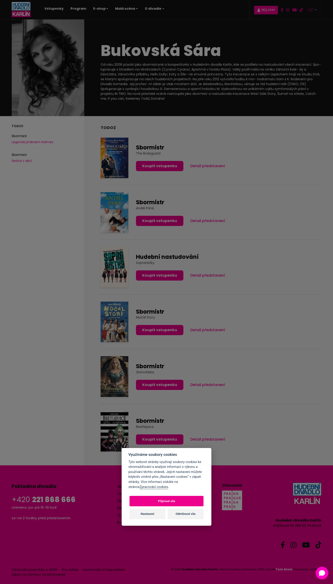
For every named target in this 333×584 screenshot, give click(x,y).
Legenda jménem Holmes (32, 142)
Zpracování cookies (153, 487)
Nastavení (147, 514)
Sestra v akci (22, 160)
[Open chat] (322, 573)
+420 (44, 499)
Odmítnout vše (186, 514)
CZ (311, 9)
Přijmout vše (166, 501)
